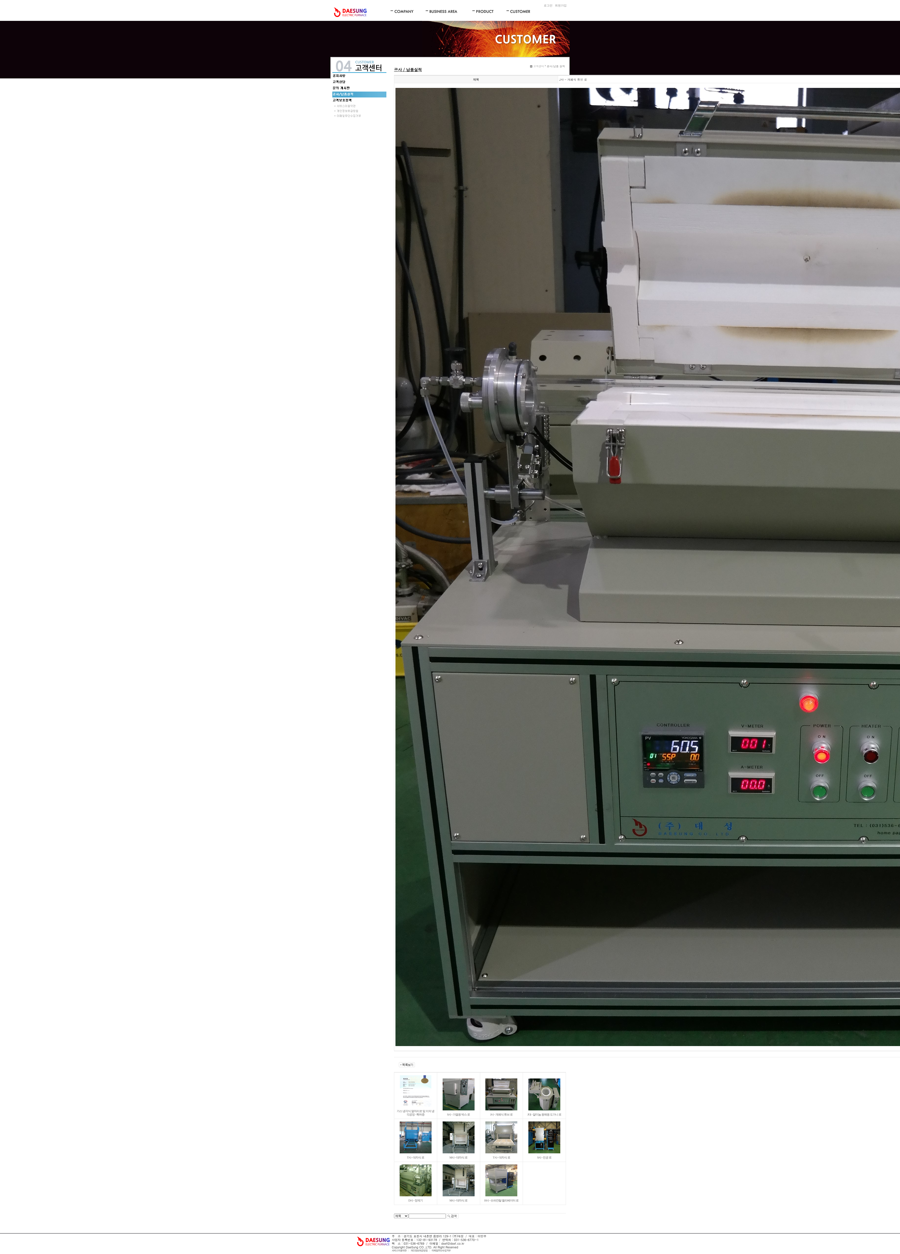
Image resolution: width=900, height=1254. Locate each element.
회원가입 (561, 5)
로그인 (548, 5)
